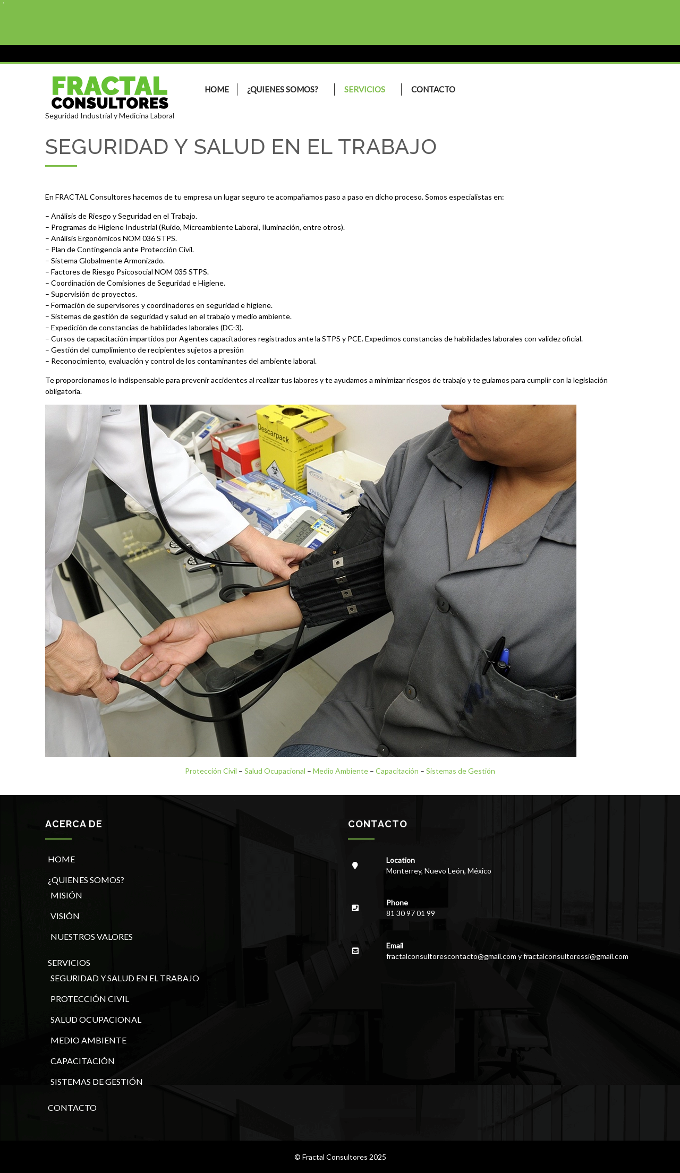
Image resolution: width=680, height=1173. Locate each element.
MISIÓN (66, 895)
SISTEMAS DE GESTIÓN (96, 1081)
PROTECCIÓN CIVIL (89, 999)
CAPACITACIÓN (82, 1061)
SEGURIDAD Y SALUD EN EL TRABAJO (124, 978)
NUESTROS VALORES (91, 936)
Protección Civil (211, 770)
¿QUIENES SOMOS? (282, 89)
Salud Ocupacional (274, 770)
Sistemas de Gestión (460, 770)
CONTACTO (433, 89)
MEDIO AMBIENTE (88, 1040)
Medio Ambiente (340, 770)
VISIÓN (65, 916)
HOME (217, 89)
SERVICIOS (364, 89)
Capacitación (397, 770)
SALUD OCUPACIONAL (95, 1019)
